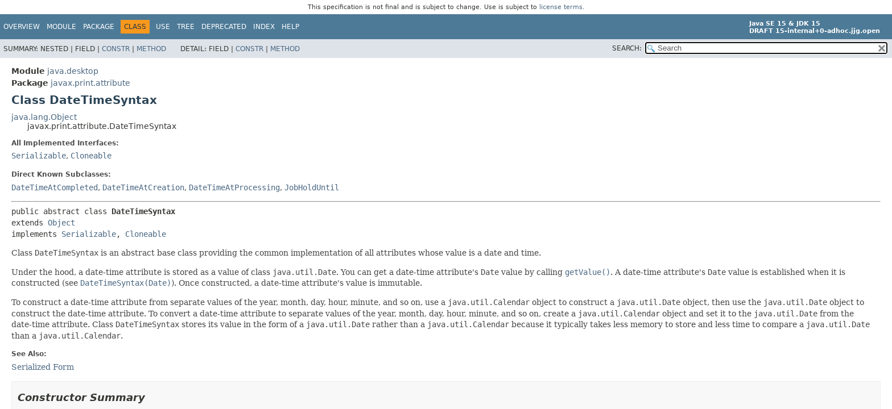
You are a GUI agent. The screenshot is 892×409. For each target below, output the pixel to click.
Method (151, 49)
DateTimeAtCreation (143, 187)
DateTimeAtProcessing (234, 187)
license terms (561, 7)
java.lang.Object (44, 117)
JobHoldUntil (311, 187)
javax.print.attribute (90, 82)
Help (290, 27)
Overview (21, 27)
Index (264, 27)
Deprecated (223, 27)
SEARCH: (627, 48)
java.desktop (72, 71)
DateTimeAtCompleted (54, 187)
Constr (116, 49)
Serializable (38, 155)
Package (98, 27)
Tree (186, 27)
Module (61, 27)
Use (163, 27)
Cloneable (91, 155)
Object (61, 222)
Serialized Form (42, 367)
